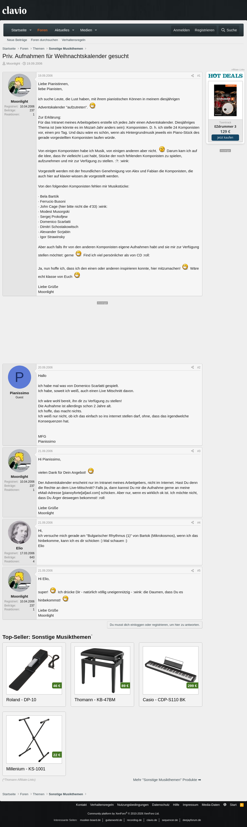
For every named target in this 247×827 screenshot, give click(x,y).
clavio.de (152, 820)
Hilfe (176, 805)
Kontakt (81, 805)
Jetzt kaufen (225, 137)
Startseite (19, 30)
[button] (30, 30)
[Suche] (229, 30)
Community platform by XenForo (123, 813)
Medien (86, 30)
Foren (42, 30)
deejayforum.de (192, 820)
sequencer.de (170, 820)
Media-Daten (211, 805)
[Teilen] (192, 76)
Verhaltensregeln (73, 40)
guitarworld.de (113, 820)
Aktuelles (62, 30)
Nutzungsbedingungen (133, 805)
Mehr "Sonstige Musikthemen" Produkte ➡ (167, 780)
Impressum (190, 805)
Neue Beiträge (17, 40)
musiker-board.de (90, 820)
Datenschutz (161, 805)
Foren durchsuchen (44, 40)
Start (233, 805)
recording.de (134, 820)
